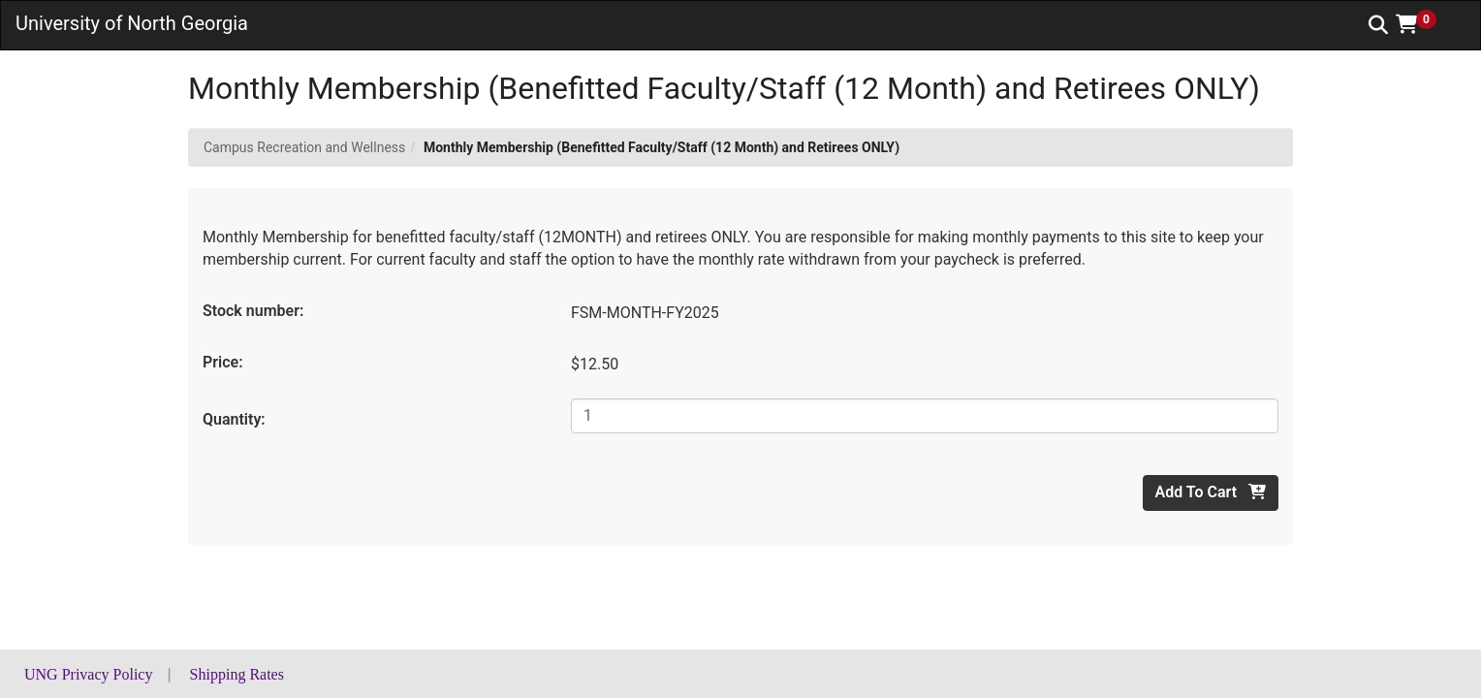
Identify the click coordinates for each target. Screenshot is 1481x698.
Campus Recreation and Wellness (304, 147)
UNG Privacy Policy (88, 674)
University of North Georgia (132, 23)
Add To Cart (1210, 492)
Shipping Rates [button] (237, 674)
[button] (1423, 24)
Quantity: (234, 419)
